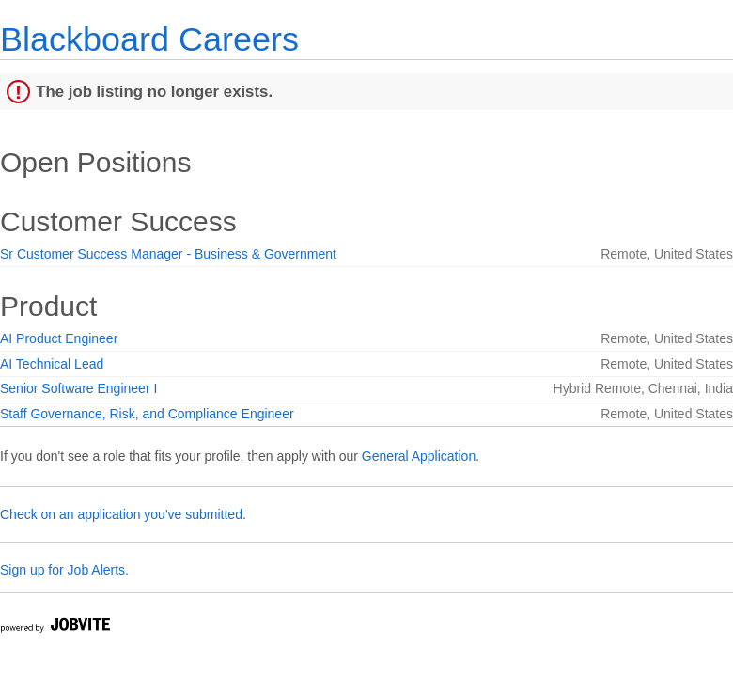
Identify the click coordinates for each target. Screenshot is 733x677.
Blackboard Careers (149, 39)
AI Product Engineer (58, 338)
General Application (419, 456)
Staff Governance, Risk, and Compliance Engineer (147, 413)
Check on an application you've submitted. (123, 514)
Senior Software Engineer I (78, 388)
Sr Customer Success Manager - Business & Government (168, 253)
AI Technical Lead (51, 363)
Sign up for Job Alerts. (64, 569)
